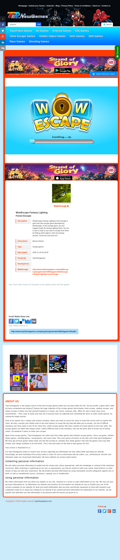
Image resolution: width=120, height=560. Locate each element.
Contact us (106, 6)
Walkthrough (61, 206)
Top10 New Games (21, 30)
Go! (39, 24)
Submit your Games (37, 6)
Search (109, 24)
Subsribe (50, 6)
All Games (42, 30)
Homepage (22, 6)
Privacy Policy (67, 6)
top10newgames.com (43, 501)
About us (96, 6)
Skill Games (96, 36)
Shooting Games (39, 41)
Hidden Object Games (52, 36)
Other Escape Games (22, 36)
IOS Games (82, 30)
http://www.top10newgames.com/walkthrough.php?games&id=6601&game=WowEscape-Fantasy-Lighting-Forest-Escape (50, 271)
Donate (117, 52)
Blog (58, 6)
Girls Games (77, 36)
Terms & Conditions (83, 6)
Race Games (17, 41)
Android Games (62, 30)
